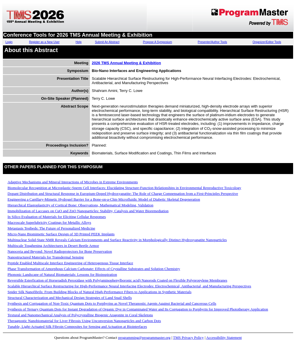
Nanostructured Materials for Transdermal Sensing (46, 257)
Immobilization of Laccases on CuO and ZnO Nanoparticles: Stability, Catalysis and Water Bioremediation (88, 211)
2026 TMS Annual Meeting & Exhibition (126, 63)
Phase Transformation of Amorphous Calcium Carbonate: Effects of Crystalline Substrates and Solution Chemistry (94, 269)
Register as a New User (44, 42)
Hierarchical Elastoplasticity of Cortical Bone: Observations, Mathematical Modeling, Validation (80, 205)
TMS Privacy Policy (188, 337)
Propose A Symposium (157, 42)
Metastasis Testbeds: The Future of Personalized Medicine (51, 228)
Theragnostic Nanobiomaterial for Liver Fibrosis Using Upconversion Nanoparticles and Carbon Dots (84, 321)
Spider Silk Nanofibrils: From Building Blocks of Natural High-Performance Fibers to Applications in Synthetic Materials (99, 292)
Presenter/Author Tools (212, 42)
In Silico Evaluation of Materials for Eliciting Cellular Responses (57, 217)
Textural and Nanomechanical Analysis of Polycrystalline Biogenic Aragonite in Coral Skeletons (80, 315)
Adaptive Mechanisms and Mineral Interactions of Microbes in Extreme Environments (73, 182)
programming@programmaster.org (144, 337)
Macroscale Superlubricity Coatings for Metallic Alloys (49, 222)
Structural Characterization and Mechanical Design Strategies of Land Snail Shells (70, 297)
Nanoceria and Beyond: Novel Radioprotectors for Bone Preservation (60, 251)
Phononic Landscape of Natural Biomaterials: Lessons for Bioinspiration (62, 274)
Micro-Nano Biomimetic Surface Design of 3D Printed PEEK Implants (61, 234)
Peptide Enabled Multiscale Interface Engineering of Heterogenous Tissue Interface (70, 263)
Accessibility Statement (224, 337)
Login (8, 42)
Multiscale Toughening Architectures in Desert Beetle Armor (53, 245)
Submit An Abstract (107, 42)
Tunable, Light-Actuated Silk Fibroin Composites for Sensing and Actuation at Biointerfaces (77, 326)
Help (79, 42)
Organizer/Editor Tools (267, 42)
